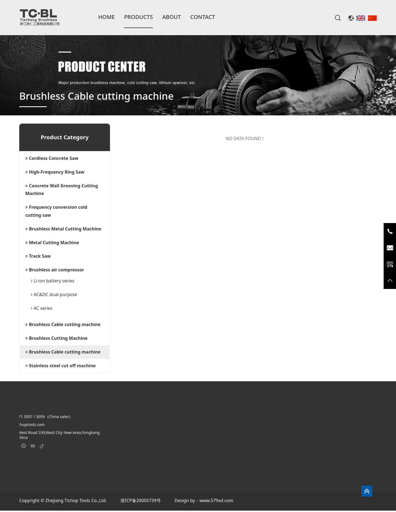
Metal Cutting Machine (52, 243)
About (171, 17)
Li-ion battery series (52, 281)
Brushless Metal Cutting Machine (63, 229)
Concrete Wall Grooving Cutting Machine (61, 190)
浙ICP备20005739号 (140, 500)
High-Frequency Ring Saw (54, 172)
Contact (202, 17)
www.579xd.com (216, 500)
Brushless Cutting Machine (56, 338)
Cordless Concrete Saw (51, 158)
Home (106, 17)
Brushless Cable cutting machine (62, 324)
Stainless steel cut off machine (60, 366)
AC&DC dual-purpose (54, 294)
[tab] (64, 158)
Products (138, 17)
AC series (41, 308)
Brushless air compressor (54, 270)
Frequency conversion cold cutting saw (56, 211)
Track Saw (38, 256)
